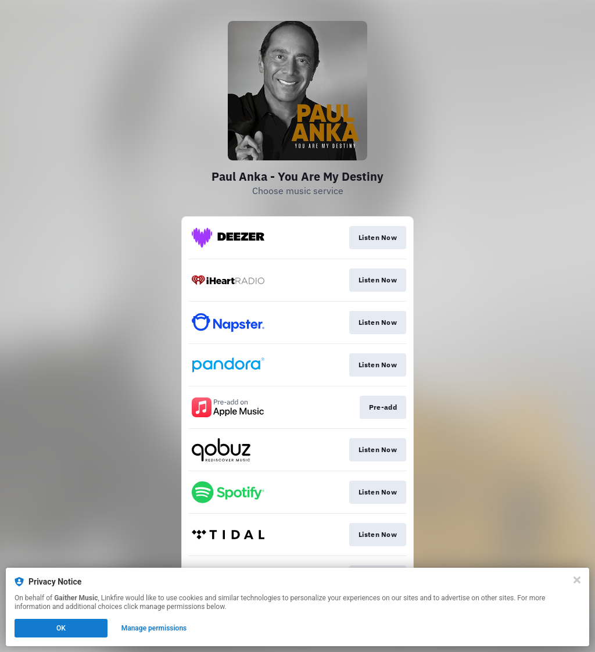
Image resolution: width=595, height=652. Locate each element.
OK (61, 628)
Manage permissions (154, 628)
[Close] (577, 580)
